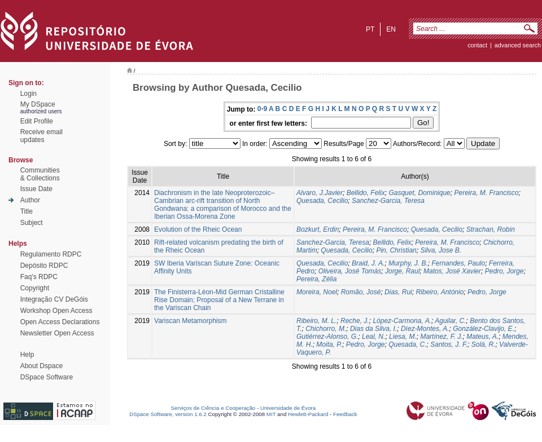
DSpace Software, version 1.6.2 (168, 414)
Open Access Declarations (60, 322)
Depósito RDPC (44, 265)
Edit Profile (36, 121)
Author (30, 200)
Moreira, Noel (316, 292)
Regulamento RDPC (51, 254)
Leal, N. (373, 337)
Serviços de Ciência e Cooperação (213, 408)
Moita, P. (329, 344)
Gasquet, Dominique (419, 193)
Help (27, 355)
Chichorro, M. (325, 329)
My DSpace (37, 104)
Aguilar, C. (450, 321)
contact (477, 45)
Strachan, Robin (490, 229)
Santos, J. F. (448, 344)
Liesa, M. (403, 337)
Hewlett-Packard (308, 414)
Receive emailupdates (41, 136)
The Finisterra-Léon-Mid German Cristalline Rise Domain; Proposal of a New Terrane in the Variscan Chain (219, 300)
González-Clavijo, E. (483, 329)
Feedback (345, 414)
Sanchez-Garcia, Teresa (388, 201)
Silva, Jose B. (440, 250)
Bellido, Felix (366, 193)
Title (26, 211)
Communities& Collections (40, 174)
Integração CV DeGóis (54, 299)
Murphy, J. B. (408, 263)
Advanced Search (518, 45)
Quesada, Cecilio (322, 201)
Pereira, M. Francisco (486, 193)
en (391, 29)
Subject (31, 223)
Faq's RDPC (39, 277)
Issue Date (36, 189)
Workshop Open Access (56, 311)
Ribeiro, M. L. (316, 321)
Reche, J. (354, 321)
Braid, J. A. (368, 263)
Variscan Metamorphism (190, 321)
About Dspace (41, 366)
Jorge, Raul (402, 271)
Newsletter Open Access (57, 333)
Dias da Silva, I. (373, 329)
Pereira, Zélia (316, 279)
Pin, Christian (396, 250)
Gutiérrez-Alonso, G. (327, 337)
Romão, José (361, 292)
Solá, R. (483, 344)
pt (370, 29)
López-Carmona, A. (402, 321)
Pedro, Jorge (504, 271)
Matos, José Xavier (452, 271)
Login (28, 94)
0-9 (262, 109)
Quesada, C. (407, 344)
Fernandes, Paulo (458, 263)
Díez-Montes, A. (425, 329)
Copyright (34, 288)
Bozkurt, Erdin (317, 229)
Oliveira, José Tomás (350, 271)
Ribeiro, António (440, 292)
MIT (271, 414)
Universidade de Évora (288, 408)
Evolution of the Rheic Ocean (198, 229)
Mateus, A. (482, 337)
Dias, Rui (398, 292)
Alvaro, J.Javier (319, 193)
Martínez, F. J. (441, 337)
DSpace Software (46, 377)
